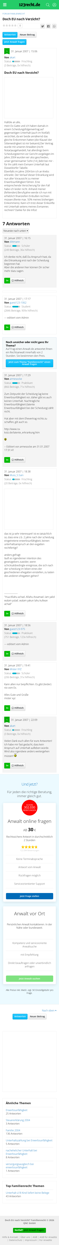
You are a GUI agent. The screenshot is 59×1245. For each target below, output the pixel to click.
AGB (35, 1237)
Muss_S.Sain (16, 475)
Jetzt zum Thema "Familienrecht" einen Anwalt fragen (29, 363)
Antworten (10, 35)
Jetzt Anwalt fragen (14, 42)
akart (12, 57)
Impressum (31, 1240)
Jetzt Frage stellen (29, 896)
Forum (6, 14)
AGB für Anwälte (48, 1237)
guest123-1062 (18, 302)
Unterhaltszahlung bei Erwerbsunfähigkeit (29, 1140)
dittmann (15, 242)
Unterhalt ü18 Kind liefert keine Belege (27, 1193)
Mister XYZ (16, 669)
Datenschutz (15, 1240)
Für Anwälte (45, 1240)
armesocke (16, 379)
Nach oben (49, 1010)
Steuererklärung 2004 (18, 1120)
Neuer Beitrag (27, 35)
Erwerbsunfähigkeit (16, 1110)
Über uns (25, 1237)
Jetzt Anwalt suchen (29, 978)
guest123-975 (17, 629)
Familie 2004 (13, 1130)
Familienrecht (17, 14)
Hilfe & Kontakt (10, 1237)
